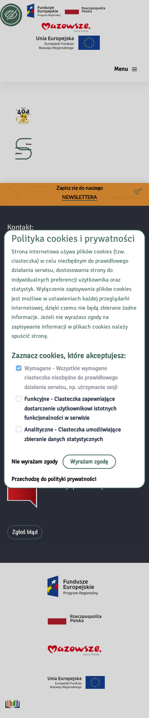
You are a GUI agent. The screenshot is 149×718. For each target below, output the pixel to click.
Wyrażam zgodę (89, 461)
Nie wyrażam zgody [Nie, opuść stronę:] (35, 461)
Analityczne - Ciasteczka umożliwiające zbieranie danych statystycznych (72, 434)
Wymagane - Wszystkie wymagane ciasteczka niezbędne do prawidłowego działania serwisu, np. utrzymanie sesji (71, 378)
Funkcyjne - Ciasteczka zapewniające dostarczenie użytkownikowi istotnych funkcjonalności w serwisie (70, 408)
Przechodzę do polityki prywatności (53, 479)
